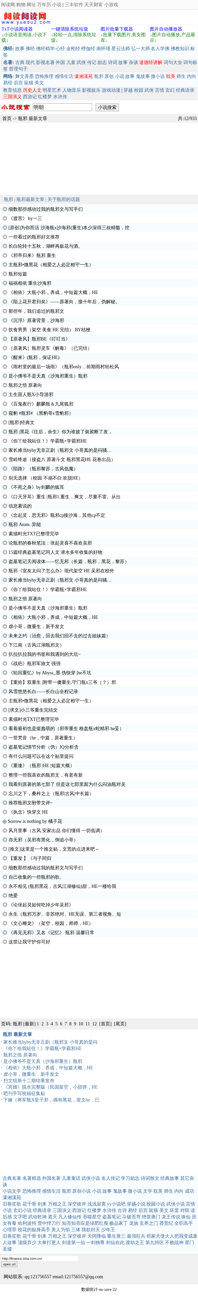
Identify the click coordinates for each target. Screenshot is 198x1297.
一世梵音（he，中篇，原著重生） (43, 737)
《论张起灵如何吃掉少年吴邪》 (41, 904)
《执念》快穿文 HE (28, 812)
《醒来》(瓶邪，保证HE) (34, 357)
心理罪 (9, 1229)
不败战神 (174, 1242)
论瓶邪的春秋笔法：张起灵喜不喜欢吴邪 (50, 543)
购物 (21, 4)
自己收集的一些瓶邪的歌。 (36, 877)
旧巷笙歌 (12, 1204)
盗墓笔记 (111, 1216)
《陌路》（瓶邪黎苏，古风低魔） (43, 468)
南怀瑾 (103, 48)
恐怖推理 (44, 76)
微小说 (158, 76)
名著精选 (31, 1178)
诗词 (112, 62)
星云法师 (120, 48)
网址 (31, 4)
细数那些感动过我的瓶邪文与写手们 (46, 209)
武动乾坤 (37, 1216)
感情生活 (64, 76)
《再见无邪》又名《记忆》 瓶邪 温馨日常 (51, 932)
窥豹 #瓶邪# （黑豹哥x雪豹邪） (41, 413)
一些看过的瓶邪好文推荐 (34, 237)
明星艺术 (52, 90)
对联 (184, 1210)
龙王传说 (171, 1216)
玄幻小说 (22, 1210)
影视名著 (45, 62)
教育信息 (12, 90)
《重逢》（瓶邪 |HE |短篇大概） (42, 765)
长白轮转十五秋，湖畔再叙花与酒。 (46, 246)
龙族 (133, 1223)
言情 (159, 90)
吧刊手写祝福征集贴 (24, 1093)
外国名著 (51, 1178)
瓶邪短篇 (18, 274)
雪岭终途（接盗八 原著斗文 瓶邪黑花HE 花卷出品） (62, 459)
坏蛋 (174, 1210)
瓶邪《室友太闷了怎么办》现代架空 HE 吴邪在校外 (61, 570)
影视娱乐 (91, 90)
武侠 (81, 62)
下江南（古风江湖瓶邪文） (36, 645)
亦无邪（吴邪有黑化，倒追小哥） (43, 839)
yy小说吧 (116, 1204)
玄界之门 (148, 1223)
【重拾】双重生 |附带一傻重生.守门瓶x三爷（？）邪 (62, 682)
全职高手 (183, 1223)
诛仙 (186, 1216)
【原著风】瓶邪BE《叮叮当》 (39, 339)
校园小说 (155, 1204)
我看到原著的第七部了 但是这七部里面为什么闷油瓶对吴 (67, 784)
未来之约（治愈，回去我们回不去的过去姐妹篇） (60, 635)
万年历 (44, 4)
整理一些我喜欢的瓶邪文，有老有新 (46, 775)
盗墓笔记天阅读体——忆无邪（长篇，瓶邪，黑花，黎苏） (69, 561)
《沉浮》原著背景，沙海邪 (36, 320)
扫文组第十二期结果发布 (28, 1080)
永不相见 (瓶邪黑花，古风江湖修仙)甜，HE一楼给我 (62, 886)
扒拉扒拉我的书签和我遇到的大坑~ (45, 654)
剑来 (42, 1204)
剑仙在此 (115, 1242)
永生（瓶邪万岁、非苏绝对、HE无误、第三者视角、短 (65, 914)
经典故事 (169, 1178)
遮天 (52, 1216)
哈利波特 (27, 1223)
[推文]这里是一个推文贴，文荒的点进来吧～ (54, 849)
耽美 (158, 1191)
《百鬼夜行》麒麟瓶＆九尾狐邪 (41, 404)
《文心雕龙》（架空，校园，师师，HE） (51, 923)
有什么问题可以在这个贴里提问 (41, 756)
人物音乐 (71, 90)
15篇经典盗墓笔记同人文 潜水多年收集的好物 (56, 552)
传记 (91, 62)
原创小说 (81, 1191)
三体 (75, 1229)
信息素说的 (20, 506)
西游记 (30, 96)
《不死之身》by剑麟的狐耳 (36, 487)
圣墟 (7, 1249)
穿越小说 (136, 1204)
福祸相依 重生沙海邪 (30, 283)
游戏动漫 (111, 90)
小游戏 (111, 4)
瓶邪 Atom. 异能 (25, 524)
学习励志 (130, 1178)
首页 (7, 118)
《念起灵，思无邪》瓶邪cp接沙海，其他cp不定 (57, 515)
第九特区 (154, 1242)
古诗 (122, 1210)
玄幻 (170, 90)
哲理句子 (18, 68)
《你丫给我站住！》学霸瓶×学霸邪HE (48, 441)
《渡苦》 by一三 (25, 218)
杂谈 (133, 62)
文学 (147, 1191)
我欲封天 (90, 1229)
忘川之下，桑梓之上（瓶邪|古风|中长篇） (51, 793)
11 (88, 1023)
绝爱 (13, 895)
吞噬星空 (92, 1216)
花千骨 (29, 1204)
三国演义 (62, 1210)
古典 (19, 62)
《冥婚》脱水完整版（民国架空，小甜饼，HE (50, 1087)
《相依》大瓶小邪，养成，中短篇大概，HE (53, 292)
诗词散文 (150, 1178)
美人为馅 (60, 1229)
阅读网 (8, 4)
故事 (19, 48)
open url (9, 1264)
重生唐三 (116, 1236)
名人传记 (110, 1178)
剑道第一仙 (73, 1242)
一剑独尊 (95, 1242)
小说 (56, 4)
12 (94, 1023)
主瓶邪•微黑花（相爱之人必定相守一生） (51, 264)
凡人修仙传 (69, 1216)
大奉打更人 (49, 1242)
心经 (60, 48)
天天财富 (93, 4)
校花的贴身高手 (34, 1229)
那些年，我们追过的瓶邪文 (36, 311)
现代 (30, 62)
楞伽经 (88, 48)
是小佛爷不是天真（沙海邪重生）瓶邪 (48, 376)
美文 (39, 82)
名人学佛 (160, 48)
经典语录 (185, 90)
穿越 (128, 90)
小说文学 (12, 1191)
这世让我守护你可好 (29, 941)
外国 (60, 62)
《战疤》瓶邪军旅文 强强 (35, 663)
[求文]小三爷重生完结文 (33, 710)
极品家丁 (118, 1223)
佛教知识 (180, 48)
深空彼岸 (77, 1204)
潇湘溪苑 (12, 1197)
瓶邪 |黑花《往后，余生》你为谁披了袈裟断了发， (61, 431)
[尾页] (120, 1023)
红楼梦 (45, 96)
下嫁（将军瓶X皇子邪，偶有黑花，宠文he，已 (51, 1099)
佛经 (30, 48)
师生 (181, 76)
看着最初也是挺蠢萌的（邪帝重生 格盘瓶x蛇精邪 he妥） (66, 728)
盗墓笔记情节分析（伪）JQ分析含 (44, 747)
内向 (191, 76)
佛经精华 (45, 48)
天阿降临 (96, 1236)
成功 (189, 1191)
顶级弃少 (27, 1242)
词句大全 (173, 62)
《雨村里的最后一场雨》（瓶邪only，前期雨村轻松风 (64, 366)
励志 (102, 62)
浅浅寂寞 (96, 1204)
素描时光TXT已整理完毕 (34, 533)
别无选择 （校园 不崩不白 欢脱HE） (46, 478)
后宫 (18, 82)
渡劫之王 (135, 1242)
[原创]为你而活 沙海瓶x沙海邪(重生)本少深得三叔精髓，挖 (69, 227)
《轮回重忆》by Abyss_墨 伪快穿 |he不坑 (50, 672)
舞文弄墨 (24, 76)
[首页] (105, 1023)
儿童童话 (71, 1178)
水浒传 (60, 96)
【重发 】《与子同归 (30, 858)
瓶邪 (98, 76)
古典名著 (12, 1178)
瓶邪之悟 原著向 (25, 385)
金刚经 (73, 48)
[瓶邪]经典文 (22, 422)
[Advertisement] (99, 159)
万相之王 (57, 1204)
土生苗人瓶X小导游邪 (31, 394)
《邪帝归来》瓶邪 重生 (32, 255)
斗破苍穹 (131, 1216)
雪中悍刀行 (49, 1223)
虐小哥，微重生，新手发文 (36, 626)
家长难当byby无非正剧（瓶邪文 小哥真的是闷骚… (60, 450)
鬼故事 (143, 76)
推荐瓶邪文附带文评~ (31, 802)
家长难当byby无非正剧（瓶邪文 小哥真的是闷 (50, 1042)
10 (81, 1023)
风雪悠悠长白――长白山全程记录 (43, 691)
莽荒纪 (166, 1223)
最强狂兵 (136, 1236)
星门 (189, 1242)
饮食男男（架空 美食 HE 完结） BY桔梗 (50, 329)
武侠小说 (90, 1178)
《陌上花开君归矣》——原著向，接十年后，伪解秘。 (64, 301)
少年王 (108, 1229)
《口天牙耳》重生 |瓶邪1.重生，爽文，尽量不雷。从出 (65, 496)
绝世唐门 (151, 1216)
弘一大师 (140, 48)
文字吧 (20, 1216)
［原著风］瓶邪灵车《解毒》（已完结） (50, 348)
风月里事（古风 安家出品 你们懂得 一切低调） (57, 830)
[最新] (29, 1023)
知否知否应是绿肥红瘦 (85, 1223)
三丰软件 (74, 4)
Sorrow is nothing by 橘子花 (35, 821)
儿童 (71, 62)
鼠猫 (28, 82)
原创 (109, 76)
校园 (138, 90)
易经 (7, 82)
